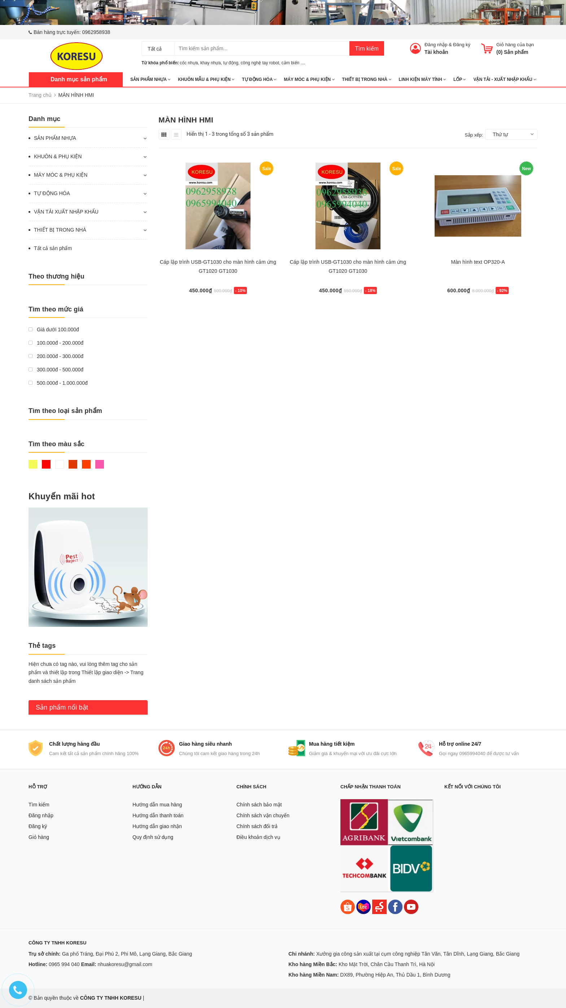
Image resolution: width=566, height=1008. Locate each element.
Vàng (33, 464)
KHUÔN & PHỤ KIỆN (58, 156)
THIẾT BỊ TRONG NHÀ (367, 79)
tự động (230, 62)
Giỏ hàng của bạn (515, 44)
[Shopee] (347, 906)
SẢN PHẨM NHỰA (150, 79)
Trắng (59, 464)
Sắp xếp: (474, 135)
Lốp (459, 79)
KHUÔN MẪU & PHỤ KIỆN (206, 79)
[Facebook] (395, 906)
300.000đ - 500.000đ (56, 369)
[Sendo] (379, 906)
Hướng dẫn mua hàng (157, 804)
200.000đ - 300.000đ (56, 356)
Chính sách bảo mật (259, 804)
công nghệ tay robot (260, 62)
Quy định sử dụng (152, 837)
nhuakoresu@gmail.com (124, 964)
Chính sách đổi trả (257, 826)
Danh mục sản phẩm (79, 79)
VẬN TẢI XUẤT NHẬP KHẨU (66, 212)
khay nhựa (210, 62)
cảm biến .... (293, 62)
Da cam (86, 464)
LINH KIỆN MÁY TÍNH (422, 79)
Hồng (99, 464)
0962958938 (96, 32)
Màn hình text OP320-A (478, 262)
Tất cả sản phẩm (53, 248)
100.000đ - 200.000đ (56, 343)
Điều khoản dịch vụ (258, 837)
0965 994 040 (64, 964)
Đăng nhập (436, 44)
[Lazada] (364, 906)
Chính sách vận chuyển (262, 815)
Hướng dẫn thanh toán (157, 815)
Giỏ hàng (39, 837)
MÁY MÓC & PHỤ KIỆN (309, 79)
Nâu (73, 464)
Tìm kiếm (367, 49)
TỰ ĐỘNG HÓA (259, 79)
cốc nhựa (189, 62)
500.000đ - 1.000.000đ (58, 383)
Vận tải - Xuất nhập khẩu (504, 79)
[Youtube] (411, 906)
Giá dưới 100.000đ (54, 329)
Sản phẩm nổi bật (62, 707)
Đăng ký (461, 44)
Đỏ (46, 464)
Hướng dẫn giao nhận (157, 826)
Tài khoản (436, 52)
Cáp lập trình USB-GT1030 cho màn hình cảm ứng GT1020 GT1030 (218, 266)
